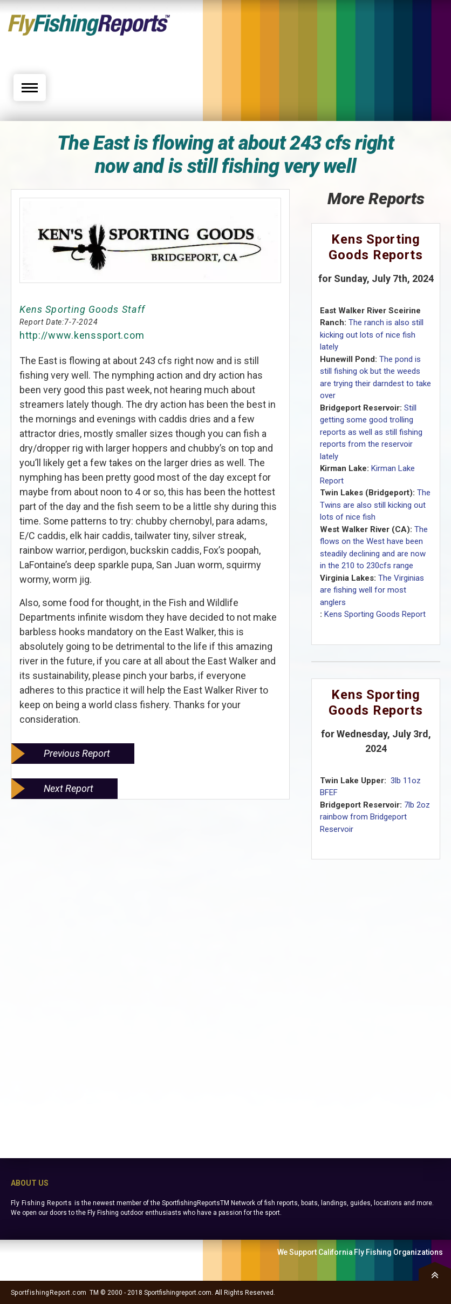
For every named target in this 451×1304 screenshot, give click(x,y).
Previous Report (77, 753)
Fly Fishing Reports (41, 1203)
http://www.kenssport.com (81, 335)
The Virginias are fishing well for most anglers (372, 590)
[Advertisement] (339, 42)
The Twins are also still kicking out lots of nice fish (375, 505)
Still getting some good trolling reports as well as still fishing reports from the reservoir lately (371, 432)
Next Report (68, 788)
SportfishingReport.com (49, 1292)
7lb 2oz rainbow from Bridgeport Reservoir (375, 817)
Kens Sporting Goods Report (375, 614)
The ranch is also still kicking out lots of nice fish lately (371, 335)
